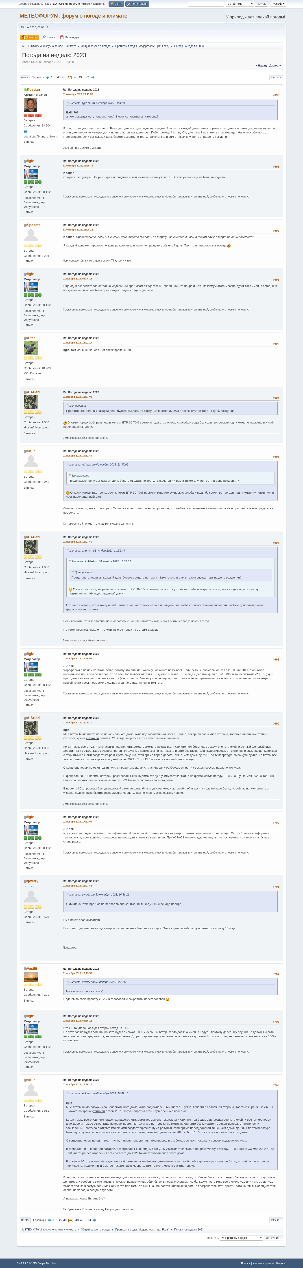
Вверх (25, 1220)
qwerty (33, 881)
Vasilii (32, 969)
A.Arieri (33, 392)
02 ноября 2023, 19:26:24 (77, 1084)
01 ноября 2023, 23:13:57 (77, 973)
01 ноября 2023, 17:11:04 (77, 821)
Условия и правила (263, 1263)
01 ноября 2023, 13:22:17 (77, 342)
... (55, 77)
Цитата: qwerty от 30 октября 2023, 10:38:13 (99, 894)
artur (31, 451)
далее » (275, 65)
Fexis (165, 46)
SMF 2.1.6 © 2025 (27, 1263)
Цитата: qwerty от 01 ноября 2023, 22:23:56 (98, 982)
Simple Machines (47, 1263)
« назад (261, 65)
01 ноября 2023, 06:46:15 (77, 278)
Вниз (24, 77)
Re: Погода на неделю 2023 (81, 89)
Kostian (33, 89)
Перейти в (211, 1237)
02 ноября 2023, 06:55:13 (77, 1020)
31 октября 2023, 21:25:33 (78, 165)
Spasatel (34, 225)
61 (88, 77)
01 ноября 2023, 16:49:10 (77, 722)
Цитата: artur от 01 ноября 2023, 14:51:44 (97, 550)
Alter (31, 338)
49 (80, 77)
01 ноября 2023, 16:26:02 (77, 658)
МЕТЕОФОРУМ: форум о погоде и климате (73, 16)
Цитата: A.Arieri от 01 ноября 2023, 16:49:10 (99, 1093)
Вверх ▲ (281, 1263)
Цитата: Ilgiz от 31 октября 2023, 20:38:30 (98, 103)
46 (63, 77)
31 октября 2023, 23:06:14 (78, 229)
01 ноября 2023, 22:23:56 (77, 885)
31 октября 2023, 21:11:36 (78, 94)
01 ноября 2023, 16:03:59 (77, 541)
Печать (276, 77)
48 (75, 77)
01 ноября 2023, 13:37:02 (77, 396)
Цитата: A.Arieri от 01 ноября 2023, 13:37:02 (99, 464)
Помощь (246, 1263)
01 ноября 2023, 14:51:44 (77, 455)
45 (59, 77)
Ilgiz (158, 46)
